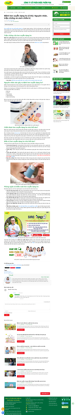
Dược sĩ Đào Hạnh (10, 20)
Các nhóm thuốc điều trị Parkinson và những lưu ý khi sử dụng (64, 71)
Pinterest (13, 267)
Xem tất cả (45, 393)
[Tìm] (70, 4)
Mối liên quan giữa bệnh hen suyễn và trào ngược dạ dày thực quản (27, 80)
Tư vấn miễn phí (65, 13)
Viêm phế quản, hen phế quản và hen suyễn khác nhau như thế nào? (32, 357)
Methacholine (17, 133)
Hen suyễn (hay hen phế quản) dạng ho (13, 28)
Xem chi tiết (20, 329)
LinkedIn (18, 267)
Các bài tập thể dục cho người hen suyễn (28, 206)
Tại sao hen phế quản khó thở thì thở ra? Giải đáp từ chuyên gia (31, 334)
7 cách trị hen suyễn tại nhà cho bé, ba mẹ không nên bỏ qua (30, 369)
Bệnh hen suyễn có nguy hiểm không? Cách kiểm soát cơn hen (31, 381)
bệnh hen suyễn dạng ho (8, 272)
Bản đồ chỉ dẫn (31, 411)
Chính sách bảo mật (52, 399)
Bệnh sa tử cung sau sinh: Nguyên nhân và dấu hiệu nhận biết (64, 48)
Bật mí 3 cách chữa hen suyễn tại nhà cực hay (27, 323)
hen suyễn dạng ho (7, 271)
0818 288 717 (65, 15)
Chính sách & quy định (53, 405)
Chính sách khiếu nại (53, 403)
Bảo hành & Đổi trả (52, 401)
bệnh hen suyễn (38, 42)
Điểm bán (55, 7)
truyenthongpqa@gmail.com (36, 409)
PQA (33, 242)
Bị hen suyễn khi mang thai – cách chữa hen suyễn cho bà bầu (31, 346)
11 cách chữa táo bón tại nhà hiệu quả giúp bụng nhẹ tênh (64, 43)
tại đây (12, 156)
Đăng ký (61, 33)
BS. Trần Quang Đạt (15, 21)
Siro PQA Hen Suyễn (13, 237)
